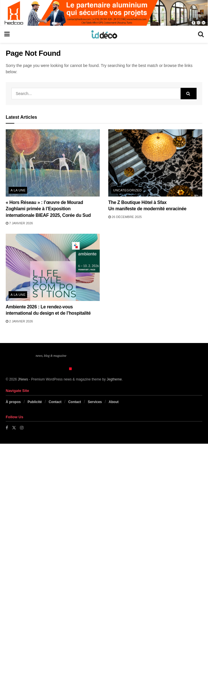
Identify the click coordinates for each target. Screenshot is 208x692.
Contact (55, 402)
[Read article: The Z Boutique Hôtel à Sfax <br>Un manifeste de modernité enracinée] (155, 163)
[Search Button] (201, 34)
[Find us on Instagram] (21, 428)
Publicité (34, 402)
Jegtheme (114, 379)
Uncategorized (127, 190)
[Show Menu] (7, 34)
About (114, 402)
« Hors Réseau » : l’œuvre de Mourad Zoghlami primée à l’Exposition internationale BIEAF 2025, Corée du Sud (48, 209)
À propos (13, 402)
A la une (18, 190)
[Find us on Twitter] (14, 428)
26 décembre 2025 (125, 217)
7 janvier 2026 (19, 223)
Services (95, 402)
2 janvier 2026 (19, 321)
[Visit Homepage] (104, 34)
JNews (23, 379)
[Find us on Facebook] (7, 428)
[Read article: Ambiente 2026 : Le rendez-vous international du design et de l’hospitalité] (53, 267)
